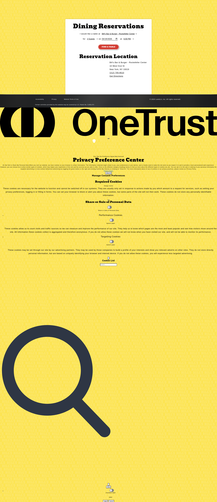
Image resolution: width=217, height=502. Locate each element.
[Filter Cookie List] (108, 484)
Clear (108, 487)
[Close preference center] (108, 138)
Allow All (108, 173)
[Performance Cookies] (112, 220)
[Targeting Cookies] (112, 241)
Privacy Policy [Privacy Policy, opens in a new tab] (108, 171)
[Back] (108, 258)
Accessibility (40, 99)
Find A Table (108, 47)
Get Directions (116, 76)
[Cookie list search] (108, 265)
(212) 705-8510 (117, 73)
